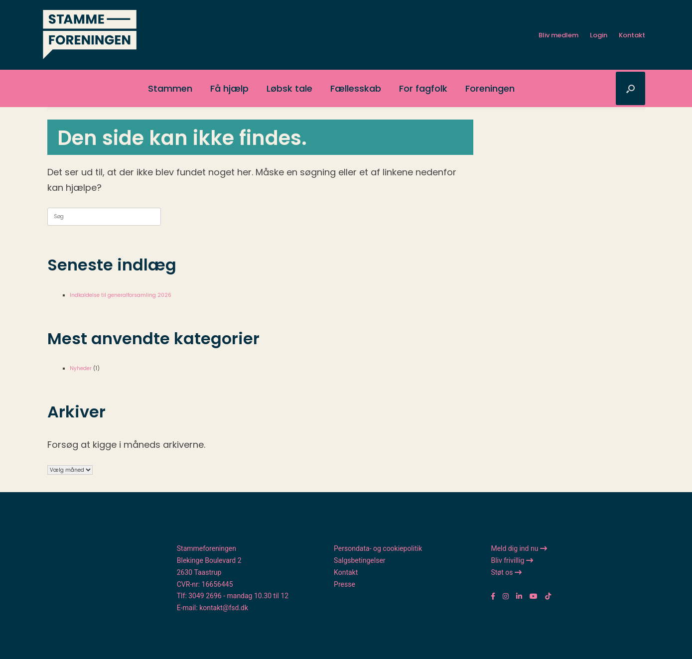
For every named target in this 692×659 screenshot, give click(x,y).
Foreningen (490, 88)
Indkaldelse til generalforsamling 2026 (120, 295)
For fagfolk (423, 88)
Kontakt (632, 35)
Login (598, 35)
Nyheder (81, 368)
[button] (630, 88)
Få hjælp (229, 88)
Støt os (506, 572)
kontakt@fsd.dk (223, 608)
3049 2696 (204, 596)
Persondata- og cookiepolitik (378, 548)
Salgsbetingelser (360, 560)
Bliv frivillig (512, 560)
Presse (344, 584)
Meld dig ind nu (519, 548)
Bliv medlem (558, 35)
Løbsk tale (289, 88)
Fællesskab (355, 88)
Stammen (170, 88)
